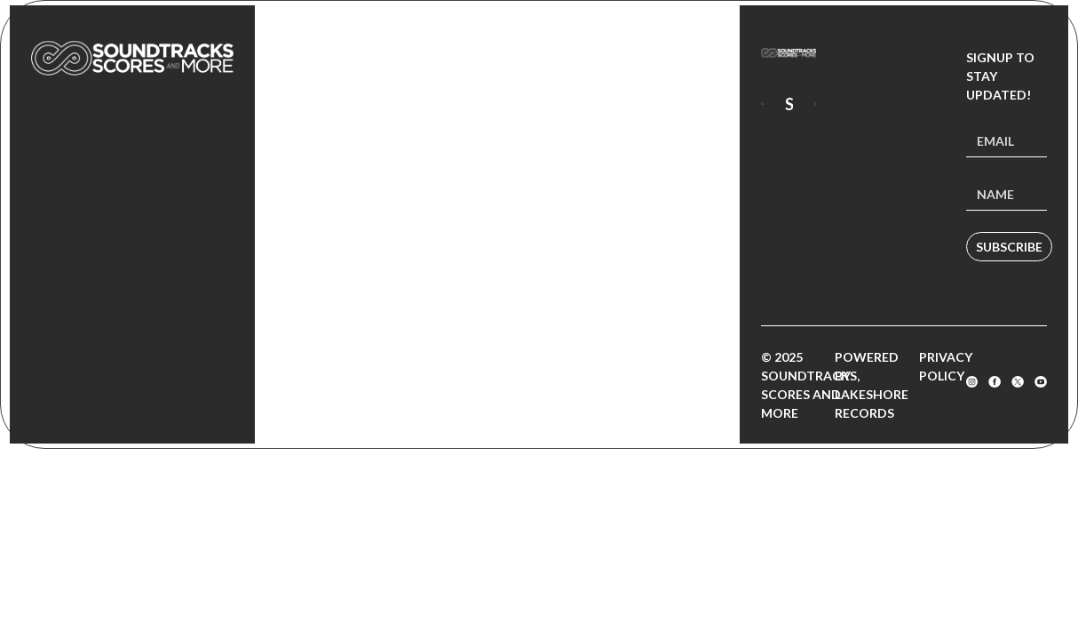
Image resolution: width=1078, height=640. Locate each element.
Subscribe (1009, 246)
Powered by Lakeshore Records (871, 384)
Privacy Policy (945, 366)
